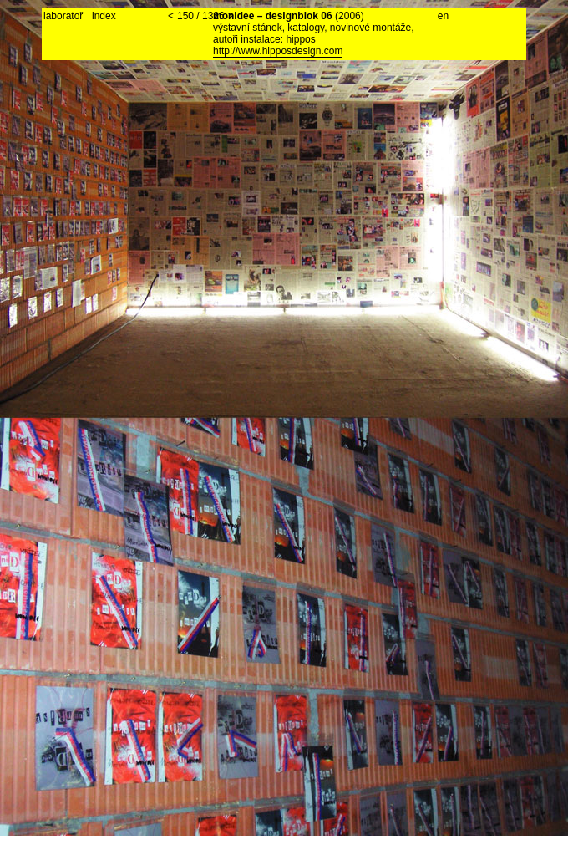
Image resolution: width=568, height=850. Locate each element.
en (443, 16)
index (104, 16)
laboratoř (63, 16)
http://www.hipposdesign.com (277, 51)
